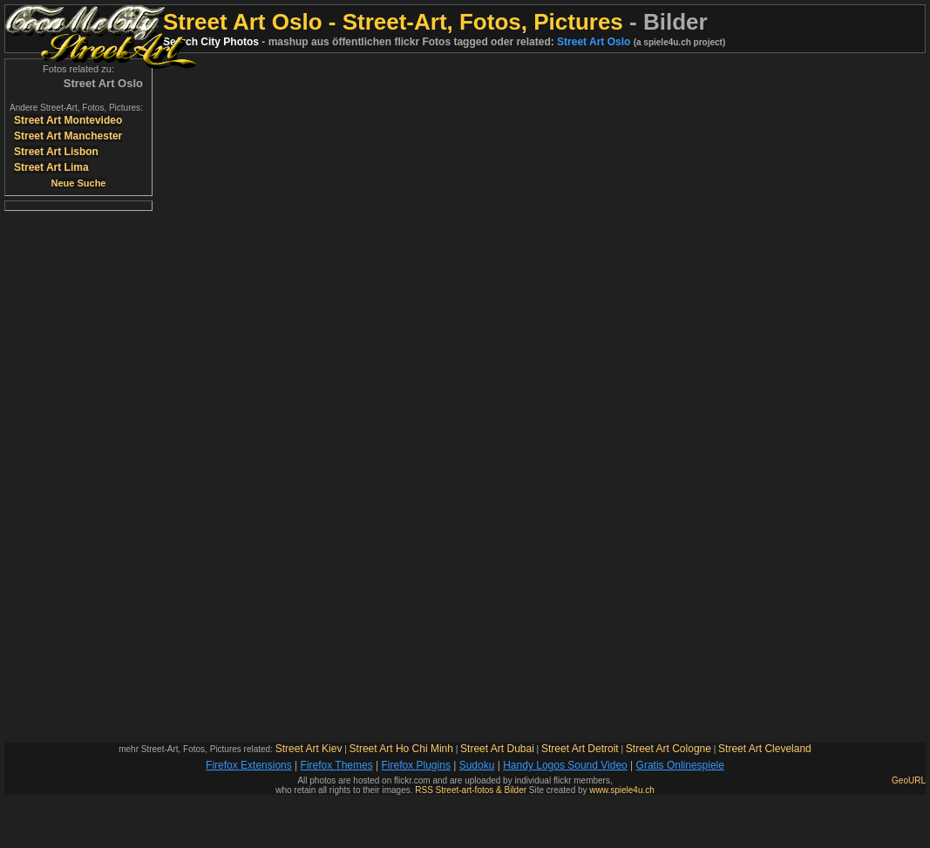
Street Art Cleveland (764, 749)
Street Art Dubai (497, 749)
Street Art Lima (51, 167)
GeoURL (909, 780)
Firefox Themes (337, 765)
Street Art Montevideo (68, 120)
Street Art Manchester (68, 136)
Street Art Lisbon (56, 152)
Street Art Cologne (668, 749)
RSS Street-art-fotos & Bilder (470, 790)
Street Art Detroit (580, 749)
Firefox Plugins (416, 765)
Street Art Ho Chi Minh (401, 749)
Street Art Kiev (309, 749)
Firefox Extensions (249, 765)
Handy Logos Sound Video (565, 765)
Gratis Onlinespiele (680, 765)
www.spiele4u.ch (621, 790)
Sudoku (477, 765)
